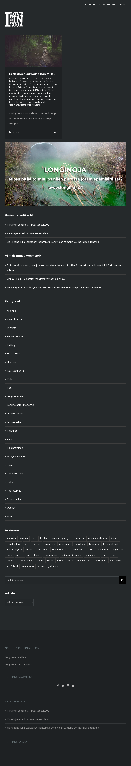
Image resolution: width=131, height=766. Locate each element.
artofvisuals (35, 81)
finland (114, 538)
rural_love (13, 99)
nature (19, 555)
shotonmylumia (26, 99)
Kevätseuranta (15, 370)
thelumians (40, 99)
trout (70, 560)
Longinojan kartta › (15, 657)
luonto (29, 549)
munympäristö (30, 93)
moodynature (15, 93)
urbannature (83, 560)
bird (34, 538)
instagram (14, 90)
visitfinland (14, 105)
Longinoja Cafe (15, 396)
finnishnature (13, 543)
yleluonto (36, 105)
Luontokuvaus (59, 549)
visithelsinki (25, 105)
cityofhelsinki (48, 81)
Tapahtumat (14, 490)
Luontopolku (14, 422)
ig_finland (27, 87)
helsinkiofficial (15, 87)
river (114, 555)
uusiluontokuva (42, 102)
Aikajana (11, 310)
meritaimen (103, 549)
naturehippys (33, 96)
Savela (10, 560)
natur (9, 555)
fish (26, 543)
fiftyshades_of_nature (19, 84)
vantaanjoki (116, 560)
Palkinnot (12, 430)
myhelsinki (118, 549)
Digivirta (13, 81)
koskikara (80, 543)
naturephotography (71, 555)
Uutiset (11, 507)
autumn (24, 538)
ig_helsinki (38, 87)
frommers (44, 84)
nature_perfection (17, 96)
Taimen (11, 465)
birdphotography (60, 538)
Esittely (11, 345)
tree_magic (28, 102)
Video (10, 516)
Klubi (9, 379)
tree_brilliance (15, 102)
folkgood (34, 84)
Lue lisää (13, 132)
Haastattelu (13, 353)
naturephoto (51, 555)
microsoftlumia (47, 90)
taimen (60, 560)
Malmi (91, 549)
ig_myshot (48, 87)
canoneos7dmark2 (97, 538)
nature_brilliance (45, 93)
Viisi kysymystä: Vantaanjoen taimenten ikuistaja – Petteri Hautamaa (62, 287)
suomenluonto (25, 560)
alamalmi (11, 538)
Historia (11, 362)
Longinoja (23, 78)
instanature (65, 543)
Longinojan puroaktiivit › (18, 664)
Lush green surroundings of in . (32, 74)
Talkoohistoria (15, 473)
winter (41, 566)
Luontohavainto (15, 413)
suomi (40, 560)
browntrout (78, 538)
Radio (10, 439)
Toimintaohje (14, 499)
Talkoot (11, 482)
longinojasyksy (14, 549)
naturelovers (33, 555)
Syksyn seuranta (16, 456)
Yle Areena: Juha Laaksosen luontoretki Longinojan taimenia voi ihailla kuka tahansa (53, 241)
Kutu (9, 387)
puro (105, 555)
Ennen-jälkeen (15, 336)
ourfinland (45, 96)
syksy (50, 560)
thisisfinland (51, 99)
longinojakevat (110, 543)
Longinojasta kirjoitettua (20, 404)
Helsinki (53, 84)
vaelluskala (100, 560)
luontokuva (42, 549)
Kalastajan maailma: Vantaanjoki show (28, 233)
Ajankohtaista (14, 319)
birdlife (43, 538)
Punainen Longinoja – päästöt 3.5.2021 (29, 224)
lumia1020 (34, 90)
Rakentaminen (15, 447)
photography (92, 555)
